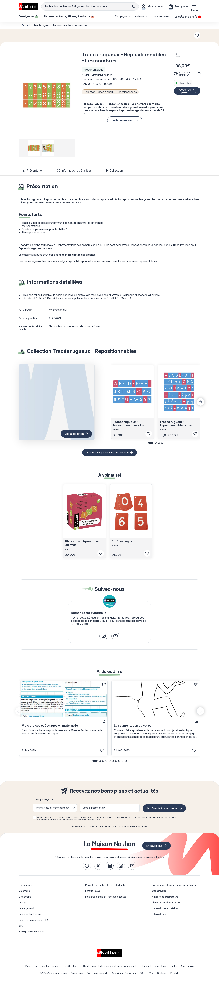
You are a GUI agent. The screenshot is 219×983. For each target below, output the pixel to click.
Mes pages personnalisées (131, 16)
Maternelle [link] (24, 890)
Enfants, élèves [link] (93, 890)
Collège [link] (23, 902)
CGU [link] (142, 973)
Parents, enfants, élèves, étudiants (105, 885)
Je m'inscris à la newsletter (162, 808)
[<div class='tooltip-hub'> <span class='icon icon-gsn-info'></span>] (199, 73)
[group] (33, 148)
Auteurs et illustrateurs (165, 896)
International (159, 914)
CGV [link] (150, 973)
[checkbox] (34, 817)
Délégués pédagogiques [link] (53, 973)
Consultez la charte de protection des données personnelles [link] (118, 826)
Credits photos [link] (71, 966)
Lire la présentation (122, 120)
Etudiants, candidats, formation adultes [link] (105, 896)
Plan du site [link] (31, 966)
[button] (47, 95)
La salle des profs (187, 16)
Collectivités (159, 890)
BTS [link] (21, 925)
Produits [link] (174, 973)
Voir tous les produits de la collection (107, 452)
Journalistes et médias (165, 908)
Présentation (33, 170)
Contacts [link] (161, 973)
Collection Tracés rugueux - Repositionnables (110, 92)
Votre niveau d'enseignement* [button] (52, 807)
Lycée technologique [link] (30, 914)
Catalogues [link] (77, 973)
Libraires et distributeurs (166, 902)
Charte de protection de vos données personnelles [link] (110, 966)
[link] (103, 636)
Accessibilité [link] (187, 966)
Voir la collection (74, 433)
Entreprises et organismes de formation (174, 885)
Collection (114, 170)
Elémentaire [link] (25, 896)
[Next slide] (200, 402)
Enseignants (26, 885)
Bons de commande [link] (97, 973)
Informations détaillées (74, 170)
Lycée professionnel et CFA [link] (33, 920)
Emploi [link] (173, 966)
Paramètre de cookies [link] (154, 966)
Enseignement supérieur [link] (31, 931)
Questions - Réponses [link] (124, 973)
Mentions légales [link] (51, 966)
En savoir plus (78, 826)
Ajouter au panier (185, 91)
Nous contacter (161, 16)
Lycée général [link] (26, 908)
